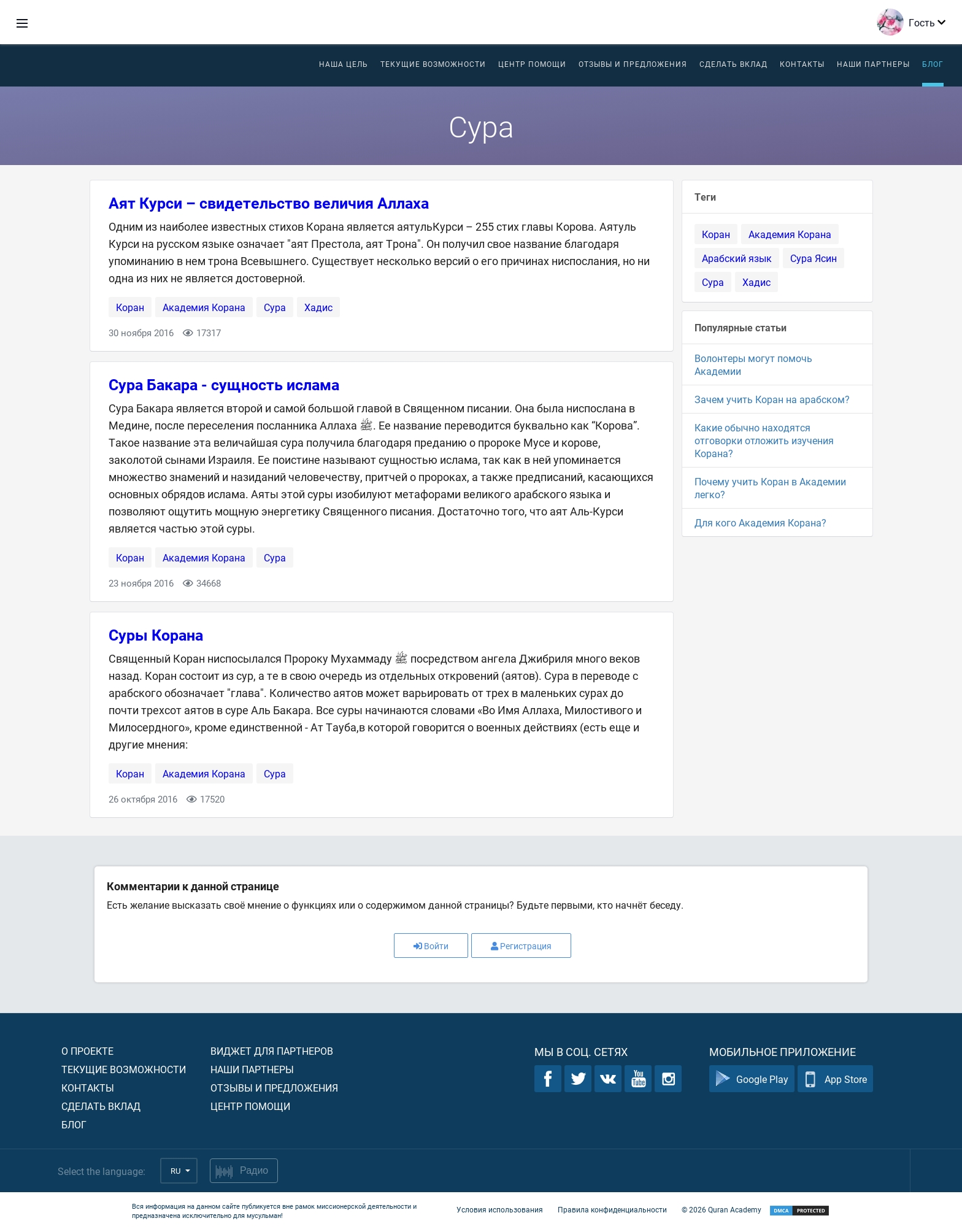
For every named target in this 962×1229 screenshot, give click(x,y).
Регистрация (521, 946)
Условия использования (499, 1209)
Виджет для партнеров (271, 1050)
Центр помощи (250, 1106)
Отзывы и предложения (633, 64)
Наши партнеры (873, 64)
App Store (835, 1078)
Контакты (802, 64)
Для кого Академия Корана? (760, 522)
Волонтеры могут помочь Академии (753, 364)
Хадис (318, 307)
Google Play (751, 1078)
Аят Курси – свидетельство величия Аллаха (269, 203)
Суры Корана (156, 635)
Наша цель (343, 64)
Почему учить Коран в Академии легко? (770, 488)
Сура (275, 307)
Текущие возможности (433, 64)
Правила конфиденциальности (612, 1209)
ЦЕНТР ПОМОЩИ (532, 64)
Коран (130, 307)
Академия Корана (204, 307)
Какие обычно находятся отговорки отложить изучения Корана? (764, 440)
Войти (431, 946)
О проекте (87, 1050)
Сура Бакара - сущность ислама (224, 384)
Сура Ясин (813, 258)
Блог (933, 64)
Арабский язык (737, 258)
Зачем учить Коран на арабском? (772, 399)
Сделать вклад (733, 64)
